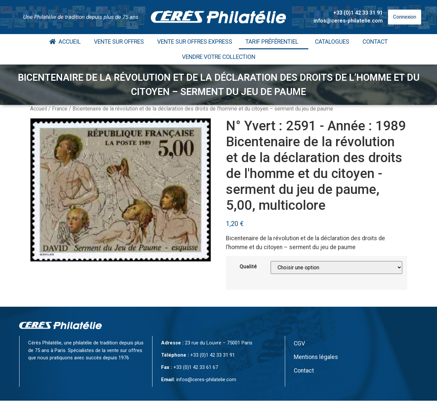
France (59, 109)
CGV (299, 343)
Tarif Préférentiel (273, 41)
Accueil (65, 41)
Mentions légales (316, 357)
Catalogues (332, 41)
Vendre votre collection (218, 57)
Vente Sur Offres (119, 41)
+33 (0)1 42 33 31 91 (358, 13)
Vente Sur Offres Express (194, 41)
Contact (375, 41)
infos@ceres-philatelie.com (348, 21)
